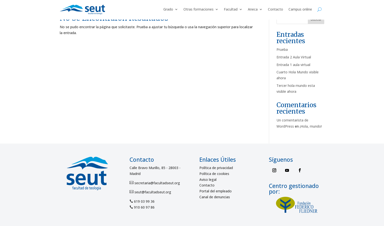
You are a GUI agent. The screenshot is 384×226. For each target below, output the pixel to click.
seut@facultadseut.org (152, 192)
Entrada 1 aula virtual (293, 64)
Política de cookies (214, 173)
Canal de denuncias (214, 197)
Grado (168, 9)
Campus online (300, 9)
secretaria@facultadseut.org (156, 183)
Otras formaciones (198, 9)
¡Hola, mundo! (311, 126)
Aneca (253, 9)
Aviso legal (207, 179)
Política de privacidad (216, 167)
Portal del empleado (215, 191)
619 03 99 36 (144, 201)
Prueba (282, 49)
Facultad (231, 9)
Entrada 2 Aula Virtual (293, 57)
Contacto (275, 9)
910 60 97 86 (144, 207)
